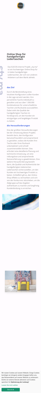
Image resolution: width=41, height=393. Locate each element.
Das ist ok (10, 389)
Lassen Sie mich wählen (10, 385)
